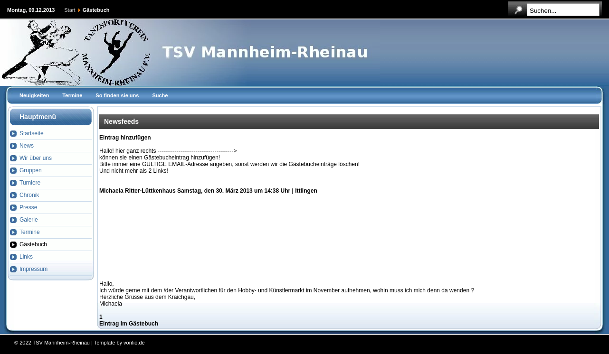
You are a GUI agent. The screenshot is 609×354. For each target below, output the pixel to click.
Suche (160, 95)
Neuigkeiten (34, 95)
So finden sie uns (117, 95)
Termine (72, 95)
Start (69, 10)
